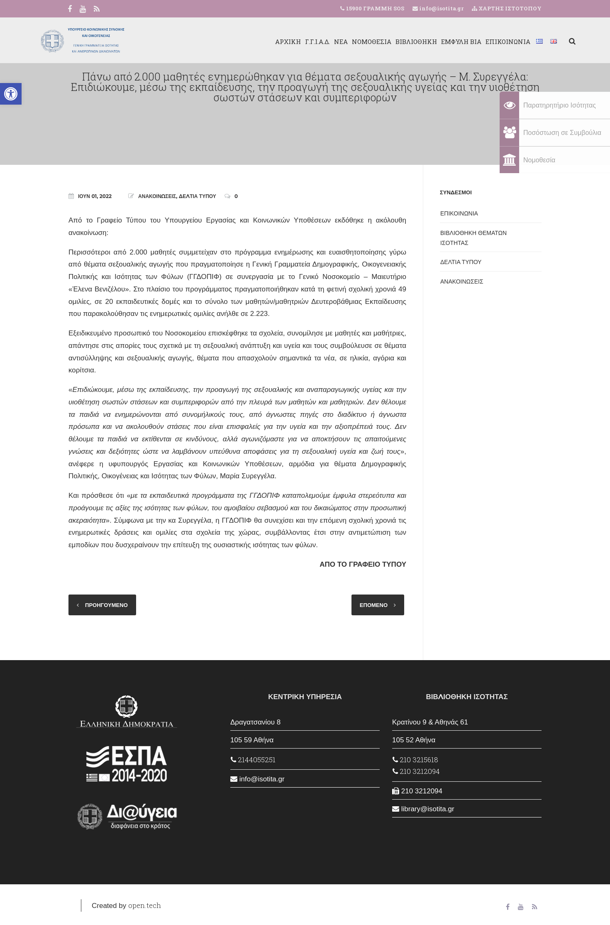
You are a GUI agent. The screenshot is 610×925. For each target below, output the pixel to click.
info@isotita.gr (441, 8)
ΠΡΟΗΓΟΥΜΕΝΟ (106, 605)
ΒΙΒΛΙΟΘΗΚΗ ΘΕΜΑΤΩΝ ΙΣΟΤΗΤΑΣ (473, 238)
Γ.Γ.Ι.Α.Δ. (283, 41)
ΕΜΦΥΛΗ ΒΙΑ (427, 41)
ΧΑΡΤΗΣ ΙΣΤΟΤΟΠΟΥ (507, 8)
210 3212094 (416, 771)
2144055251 (253, 759)
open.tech (144, 905)
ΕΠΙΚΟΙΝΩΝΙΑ (473, 41)
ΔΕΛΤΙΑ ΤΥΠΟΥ (197, 196)
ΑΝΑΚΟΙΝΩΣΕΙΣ (157, 196)
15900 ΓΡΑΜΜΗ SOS (375, 8)
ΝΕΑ (307, 41)
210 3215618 (415, 759)
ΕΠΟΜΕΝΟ (374, 605)
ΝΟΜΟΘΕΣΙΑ (337, 41)
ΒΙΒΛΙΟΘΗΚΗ (382, 41)
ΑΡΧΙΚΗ (254, 41)
